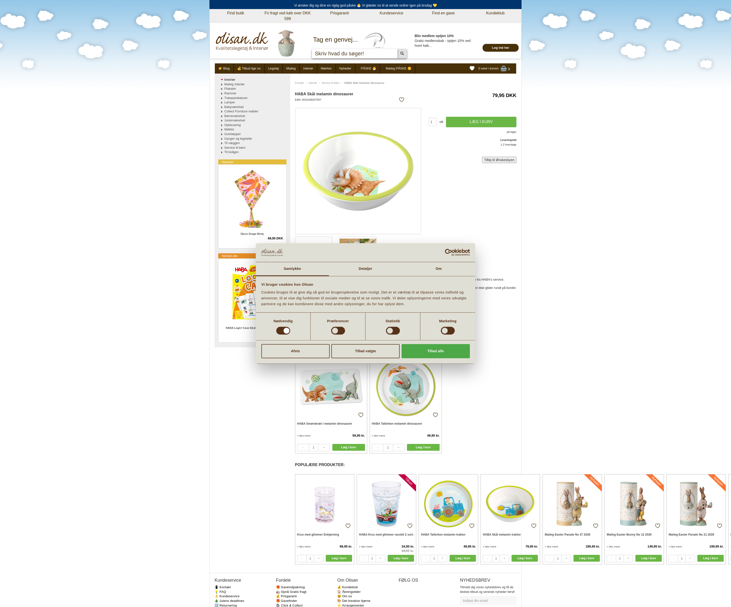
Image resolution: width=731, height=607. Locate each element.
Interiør (308, 68)
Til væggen (232, 143)
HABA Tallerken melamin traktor (443, 534)
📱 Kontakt (223, 587)
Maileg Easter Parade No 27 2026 (567, 534)
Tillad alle (435, 351)
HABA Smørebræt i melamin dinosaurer (324, 423)
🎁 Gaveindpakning (290, 587)
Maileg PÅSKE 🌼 (398, 68)
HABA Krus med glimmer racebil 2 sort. (386, 534)
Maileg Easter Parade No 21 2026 (691, 534)
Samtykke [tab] (292, 268)
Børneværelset (234, 116)
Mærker (326, 68)
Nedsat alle (229, 256)
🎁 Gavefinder (286, 601)
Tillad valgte (365, 351)
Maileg (291, 68)
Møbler (229, 129)
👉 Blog (224, 68)
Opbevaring (232, 125)
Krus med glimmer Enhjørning (318, 534)
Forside (299, 82)
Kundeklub (495, 13)
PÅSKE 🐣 (368, 68)
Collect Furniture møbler (241, 111)
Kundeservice (391, 13)
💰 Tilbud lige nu (249, 68)
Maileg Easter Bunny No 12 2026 (629, 534)
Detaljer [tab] (365, 268)
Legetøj (273, 68)
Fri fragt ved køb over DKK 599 (288, 16)
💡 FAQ (220, 592)
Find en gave (443, 13)
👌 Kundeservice (227, 596)
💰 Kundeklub (347, 587)
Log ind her (500, 47)
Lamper (229, 102)
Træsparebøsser (236, 98)
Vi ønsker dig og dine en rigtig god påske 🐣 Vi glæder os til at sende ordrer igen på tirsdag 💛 (365, 5)
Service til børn (330, 82)
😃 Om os (344, 596)
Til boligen (231, 152)
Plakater (230, 88)
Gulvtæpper (232, 134)
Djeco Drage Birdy (252, 233)
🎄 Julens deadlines (229, 601)
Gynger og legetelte (238, 138)
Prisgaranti (339, 13)
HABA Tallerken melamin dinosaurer (397, 423)
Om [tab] (438, 268)
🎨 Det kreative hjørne (353, 601)
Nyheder (345, 68)
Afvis (295, 351)
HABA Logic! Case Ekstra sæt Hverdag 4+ (252, 327)
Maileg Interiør (234, 84)
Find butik (235, 13)
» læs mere (304, 435)
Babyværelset (234, 107)
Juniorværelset (234, 120)
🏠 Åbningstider (349, 592)
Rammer (230, 93)
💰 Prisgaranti (286, 596)
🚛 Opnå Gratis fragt (291, 592)
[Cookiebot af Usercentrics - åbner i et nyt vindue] (448, 252)
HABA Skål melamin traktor (502, 534)
